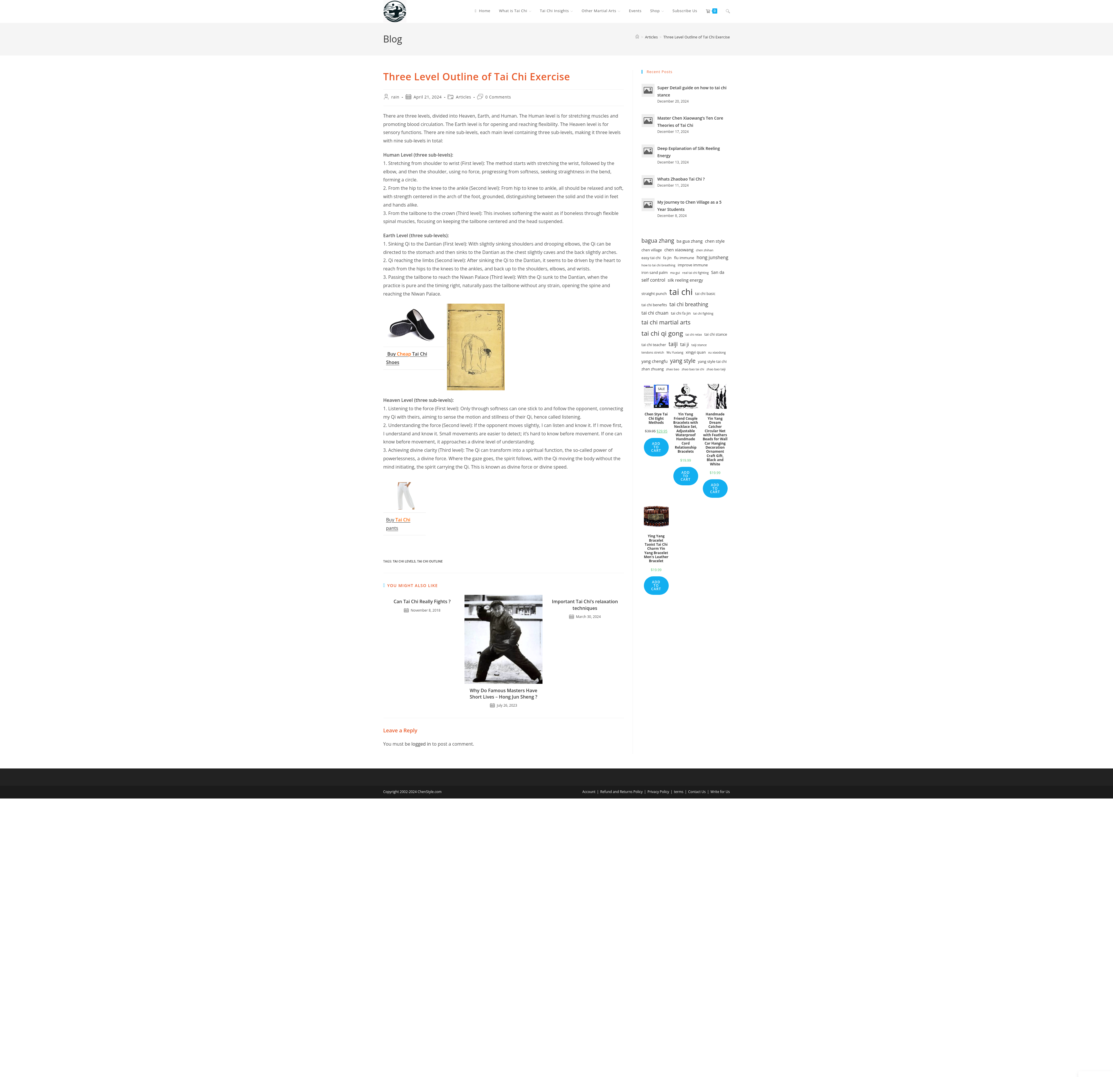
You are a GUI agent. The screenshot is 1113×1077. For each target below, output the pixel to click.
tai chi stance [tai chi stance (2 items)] (715, 334)
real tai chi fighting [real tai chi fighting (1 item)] (695, 273)
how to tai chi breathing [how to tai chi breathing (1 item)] (658, 265)
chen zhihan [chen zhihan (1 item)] (704, 250)
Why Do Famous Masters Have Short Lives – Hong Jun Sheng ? (503, 693)
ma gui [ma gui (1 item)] (675, 273)
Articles (463, 97)
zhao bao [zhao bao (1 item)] (672, 369)
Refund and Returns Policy (621, 791)
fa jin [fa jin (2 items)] (667, 257)
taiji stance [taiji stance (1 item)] (699, 345)
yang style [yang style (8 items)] (683, 361)
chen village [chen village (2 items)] (652, 249)
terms (678, 791)
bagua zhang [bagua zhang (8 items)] (658, 240)
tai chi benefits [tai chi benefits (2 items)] (654, 304)
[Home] (637, 37)
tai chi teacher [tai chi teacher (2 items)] (654, 344)
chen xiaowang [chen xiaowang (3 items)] (679, 249)
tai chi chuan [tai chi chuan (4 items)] (655, 313)
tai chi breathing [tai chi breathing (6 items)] (688, 304)
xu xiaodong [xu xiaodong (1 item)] (717, 352)
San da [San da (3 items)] (717, 272)
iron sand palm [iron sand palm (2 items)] (655, 272)
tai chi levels (404, 561)
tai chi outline (430, 561)
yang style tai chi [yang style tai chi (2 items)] (712, 361)
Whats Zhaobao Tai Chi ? (681, 179)
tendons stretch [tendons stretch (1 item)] (653, 352)
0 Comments (498, 97)
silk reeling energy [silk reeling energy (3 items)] (685, 280)
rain (395, 97)
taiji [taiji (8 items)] (673, 344)
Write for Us (720, 791)
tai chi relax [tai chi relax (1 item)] (693, 335)
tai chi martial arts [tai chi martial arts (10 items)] (666, 322)
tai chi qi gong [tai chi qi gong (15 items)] (662, 333)
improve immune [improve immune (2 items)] (693, 265)
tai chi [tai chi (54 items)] (681, 292)
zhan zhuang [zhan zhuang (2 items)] (653, 369)
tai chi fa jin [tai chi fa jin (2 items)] (681, 313)
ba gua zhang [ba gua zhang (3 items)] (690, 241)
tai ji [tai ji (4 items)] (684, 344)
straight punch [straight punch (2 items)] (654, 293)
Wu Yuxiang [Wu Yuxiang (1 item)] (674, 352)
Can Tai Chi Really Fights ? (422, 601)
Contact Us (697, 791)
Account (588, 791)
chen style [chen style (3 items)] (715, 241)
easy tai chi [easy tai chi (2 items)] (651, 257)
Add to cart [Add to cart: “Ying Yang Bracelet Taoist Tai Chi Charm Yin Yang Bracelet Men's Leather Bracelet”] (656, 585)
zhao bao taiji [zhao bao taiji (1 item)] (716, 369)
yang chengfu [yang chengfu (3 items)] (655, 361)
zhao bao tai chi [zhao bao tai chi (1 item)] (693, 369)
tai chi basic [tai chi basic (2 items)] (705, 293)
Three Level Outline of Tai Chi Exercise (697, 37)
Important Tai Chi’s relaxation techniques (585, 604)
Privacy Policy (658, 791)
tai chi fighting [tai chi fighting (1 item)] (703, 313)
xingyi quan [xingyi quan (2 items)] (696, 352)
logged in (421, 744)
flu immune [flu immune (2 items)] (684, 257)
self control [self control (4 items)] (653, 280)
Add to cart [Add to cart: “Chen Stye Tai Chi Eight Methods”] (656, 447)
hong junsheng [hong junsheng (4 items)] (712, 257)
